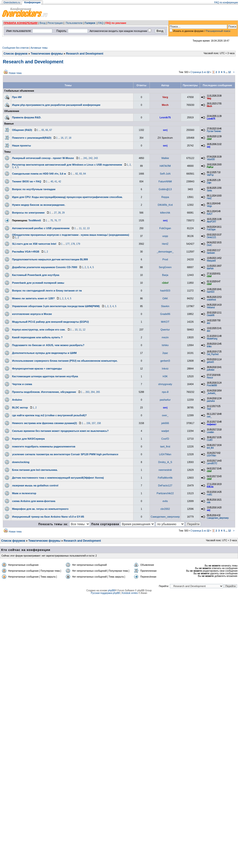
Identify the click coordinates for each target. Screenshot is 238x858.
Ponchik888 (212, 385)
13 (88, 228)
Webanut (211, 307)
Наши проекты (21, 145)
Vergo (209, 206)
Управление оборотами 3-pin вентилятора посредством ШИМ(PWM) (56, 306)
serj (165, 130)
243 (96, 158)
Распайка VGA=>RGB (25, 251)
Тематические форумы (47, 53)
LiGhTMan (165, 454)
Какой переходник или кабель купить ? (37, 337)
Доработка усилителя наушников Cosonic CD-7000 (44, 267)
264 (93, 392)
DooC (209, 245)
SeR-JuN (165, 173)
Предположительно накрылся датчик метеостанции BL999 (50, 259)
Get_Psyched (212, 354)
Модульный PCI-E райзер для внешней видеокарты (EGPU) (50, 321)
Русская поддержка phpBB (105, 593)
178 (73, 244)
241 (85, 158)
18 (70, 138)
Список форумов (15, 53)
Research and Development (84, 53)
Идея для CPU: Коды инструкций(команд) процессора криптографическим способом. (67, 197)
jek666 (165, 423)
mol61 (209, 494)
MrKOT (165, 321)
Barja (165, 275)
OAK (165, 298)
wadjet (165, 430)
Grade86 (165, 314)
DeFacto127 (165, 485)
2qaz (165, 353)
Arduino (17, 399)
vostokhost (211, 299)
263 (87, 392)
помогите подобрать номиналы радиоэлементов (43, 446)
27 (55, 212)
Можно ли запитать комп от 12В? (33, 298)
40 (52, 181)
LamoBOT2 (212, 463)
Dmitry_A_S (165, 462)
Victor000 (211, 159)
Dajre (209, 182)
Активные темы (39, 48)
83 (80, 173)
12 (229, 72)
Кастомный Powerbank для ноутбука (35, 275)
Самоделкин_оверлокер (165, 516)
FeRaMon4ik (165, 477)
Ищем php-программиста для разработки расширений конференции (56, 104)
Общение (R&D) (22, 130)
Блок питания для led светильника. (35, 469)
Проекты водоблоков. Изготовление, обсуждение (44, 391)
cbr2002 (165, 508)
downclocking (20, 462)
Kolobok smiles (130, 593)
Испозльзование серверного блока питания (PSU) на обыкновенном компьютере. (65, 360)
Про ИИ (17, 97)
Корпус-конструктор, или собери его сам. (38, 329)
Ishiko (165, 345)
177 (68, 244)
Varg (165, 97)
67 (50, 130)
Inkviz (165, 368)
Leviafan (210, 432)
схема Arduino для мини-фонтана (33, 501)
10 (76, 329)
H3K (165, 376)
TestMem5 (34, 220)
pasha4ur (165, 399)
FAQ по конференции (226, 2)
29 (63, 212)
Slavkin (165, 306)
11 (80, 228)
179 (78, 244)
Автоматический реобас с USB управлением (41, 228)
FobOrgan (165, 228)
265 (98, 392)
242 (90, 158)
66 (46, 130)
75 (51, 220)
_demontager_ (165, 251)
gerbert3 (165, 360)
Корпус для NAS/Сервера (28, 438)
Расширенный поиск (218, 31)
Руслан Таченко (214, 131)
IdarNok (210, 268)
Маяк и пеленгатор (24, 493)
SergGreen (165, 267)
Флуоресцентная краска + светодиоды (37, 368)
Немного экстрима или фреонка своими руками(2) (44, 423)
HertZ (209, 198)
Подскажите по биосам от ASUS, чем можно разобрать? (48, 345)
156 (88, 423)
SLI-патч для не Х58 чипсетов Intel (34, 243)
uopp (165, 236)
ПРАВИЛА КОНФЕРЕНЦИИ (20, 22)
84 (84, 173)
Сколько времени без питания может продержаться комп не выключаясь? (60, 430)
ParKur (210, 167)
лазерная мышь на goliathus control (35, 485)
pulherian (210, 370)
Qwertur (165, 329)
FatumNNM (165, 181)
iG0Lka (210, 486)
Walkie (165, 158)
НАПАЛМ (165, 165)
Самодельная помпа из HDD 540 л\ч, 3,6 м (39, 173)
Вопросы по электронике (28, 212)
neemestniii (165, 469)
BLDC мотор (20, 407)
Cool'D (165, 438)
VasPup (210, 175)
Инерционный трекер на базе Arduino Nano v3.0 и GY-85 (48, 516)
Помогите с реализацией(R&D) (31, 137)
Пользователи (74, 22)
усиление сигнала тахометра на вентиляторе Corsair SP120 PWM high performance (65, 454)
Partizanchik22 (165, 493)
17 (66, 138)
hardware (211, 253)
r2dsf (209, 139)
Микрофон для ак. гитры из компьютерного (40, 508)
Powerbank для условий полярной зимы (38, 282)
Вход (42, 22)
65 (42, 130)
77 (59, 220)
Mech (165, 104)
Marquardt (211, 260)
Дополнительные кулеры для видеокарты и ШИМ (44, 353)
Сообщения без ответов (15, 48)
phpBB (111, 590)
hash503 (165, 290)
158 (99, 423)
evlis (165, 501)
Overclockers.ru (12, 2)
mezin (165, 337)
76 (55, 220)
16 (62, 138)
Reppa (165, 197)
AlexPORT (211, 221)
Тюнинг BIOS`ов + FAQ (26, 181)
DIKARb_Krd (165, 204)
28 (59, 212)
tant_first (165, 446)
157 (94, 423)
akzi (208, 323)
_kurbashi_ (211, 393)
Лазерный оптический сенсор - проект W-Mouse (43, 158)
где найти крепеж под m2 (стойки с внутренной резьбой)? (49, 415)
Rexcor (210, 377)
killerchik (165, 212)
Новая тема (15, 73)
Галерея (90, 22)
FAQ (100, 22)
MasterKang (212, 338)
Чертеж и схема (22, 384)
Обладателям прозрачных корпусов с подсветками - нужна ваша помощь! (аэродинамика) (70, 234)
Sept (209, 409)
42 (59, 181)
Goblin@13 (165, 189)
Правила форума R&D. (26, 117)
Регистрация (55, 22)
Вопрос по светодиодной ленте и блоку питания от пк (47, 290)
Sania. (209, 190)
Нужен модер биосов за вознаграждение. (38, 204)
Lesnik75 (165, 117)
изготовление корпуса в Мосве (32, 314)
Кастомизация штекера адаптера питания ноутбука (45, 376)
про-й (165, 391)
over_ (165, 415)
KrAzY (209, 214)
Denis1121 (211, 237)
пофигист (211, 424)
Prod (165, 259)
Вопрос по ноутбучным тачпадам (33, 189)
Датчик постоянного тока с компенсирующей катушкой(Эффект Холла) (58, 477)
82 (76, 173)
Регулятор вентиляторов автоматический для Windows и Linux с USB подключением (67, 164)
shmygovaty (165, 384)
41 (55, 181)
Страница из (200, 72)
